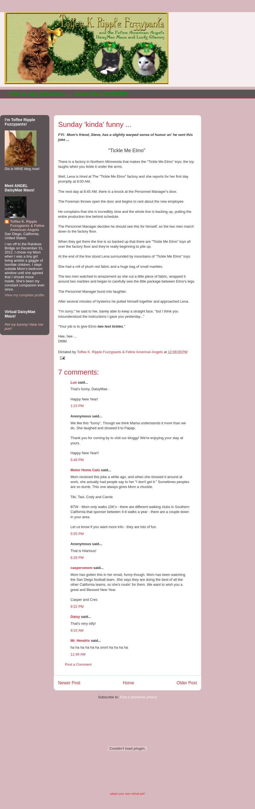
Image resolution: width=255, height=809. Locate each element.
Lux (73, 382)
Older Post (187, 682)
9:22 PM (77, 606)
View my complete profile (24, 295)
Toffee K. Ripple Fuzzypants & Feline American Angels (27, 225)
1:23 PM (77, 406)
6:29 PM (77, 558)
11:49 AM (78, 654)
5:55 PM (77, 534)
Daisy (75, 617)
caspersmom (81, 568)
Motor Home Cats (85, 470)
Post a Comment (78, 664)
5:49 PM (77, 460)
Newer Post (69, 682)
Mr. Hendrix (80, 640)
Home (128, 682)
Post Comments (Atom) (138, 697)
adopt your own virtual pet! (127, 793)
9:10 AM (77, 630)
